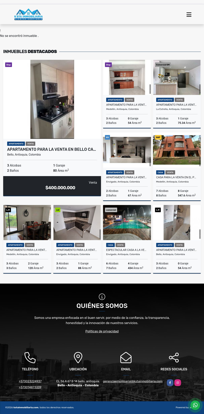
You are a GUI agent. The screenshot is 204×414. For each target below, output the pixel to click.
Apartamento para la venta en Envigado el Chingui (127, 177)
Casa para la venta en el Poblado (177, 177)
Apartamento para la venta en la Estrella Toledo (177, 104)
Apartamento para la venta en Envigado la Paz (77, 249)
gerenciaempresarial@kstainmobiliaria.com (133, 381)
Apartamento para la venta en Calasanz (127, 104)
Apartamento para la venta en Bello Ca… (51, 149)
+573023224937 (30, 381)
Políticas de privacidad (102, 331)
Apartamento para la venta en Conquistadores (27, 249)
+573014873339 (30, 387)
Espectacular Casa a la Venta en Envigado (127, 249)
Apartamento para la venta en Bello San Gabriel (177, 249)
